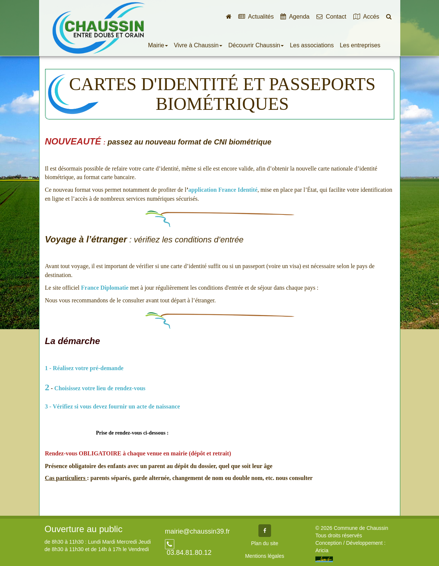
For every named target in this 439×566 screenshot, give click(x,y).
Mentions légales (264, 556)
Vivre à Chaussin (198, 45)
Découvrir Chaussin (256, 45)
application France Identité (223, 190)
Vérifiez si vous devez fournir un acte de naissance (117, 406)
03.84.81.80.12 (188, 552)
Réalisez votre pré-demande (89, 368)
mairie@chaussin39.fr (197, 531)
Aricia (321, 550)
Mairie (158, 45)
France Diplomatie (105, 287)
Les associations (312, 45)
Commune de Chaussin (98, 28)
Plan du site (264, 543)
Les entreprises (360, 45)
